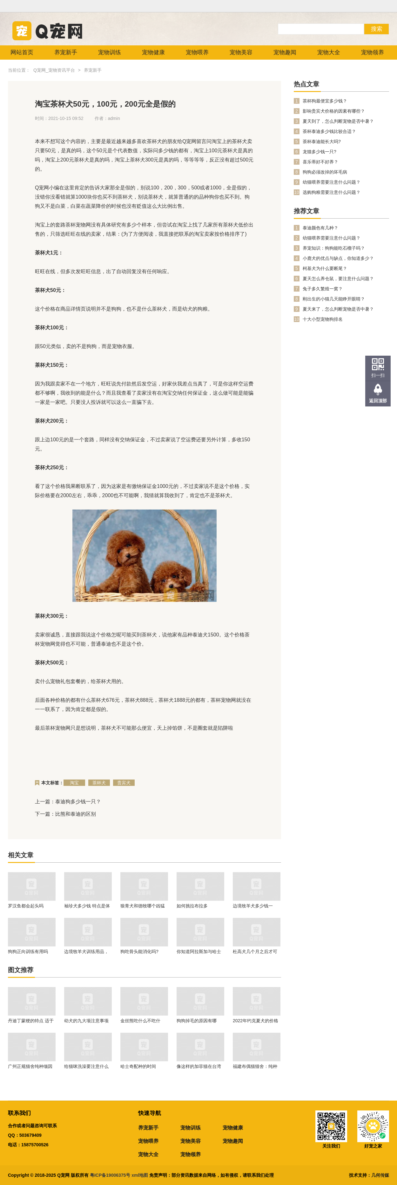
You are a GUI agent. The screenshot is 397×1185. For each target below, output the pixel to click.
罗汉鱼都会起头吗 (26, 905)
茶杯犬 (99, 782)
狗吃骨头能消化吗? (139, 951)
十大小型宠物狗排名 (323, 319)
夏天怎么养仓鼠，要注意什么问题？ (338, 278)
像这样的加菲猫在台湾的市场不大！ (199, 1066)
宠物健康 (153, 52)
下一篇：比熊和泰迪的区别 (65, 814)
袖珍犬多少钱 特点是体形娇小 (87, 905)
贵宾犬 (124, 782)
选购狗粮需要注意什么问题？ (331, 192)
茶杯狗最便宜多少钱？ (325, 100)
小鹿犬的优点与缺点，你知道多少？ (338, 258)
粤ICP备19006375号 (110, 1175)
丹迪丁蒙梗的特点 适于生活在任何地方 (31, 1020)
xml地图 (140, 1175)
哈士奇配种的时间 (138, 1066)
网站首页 (21, 52)
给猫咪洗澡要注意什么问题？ (86, 1066)
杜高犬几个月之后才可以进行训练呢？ (255, 951)
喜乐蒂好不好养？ (320, 161)
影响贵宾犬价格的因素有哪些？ (334, 111)
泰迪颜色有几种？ (320, 227)
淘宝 (74, 782)
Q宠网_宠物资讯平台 (54, 70)
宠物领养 (372, 52)
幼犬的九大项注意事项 (86, 1020)
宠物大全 (328, 52)
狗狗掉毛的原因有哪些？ (197, 1020)
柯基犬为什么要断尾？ (325, 268)
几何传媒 (380, 1175)
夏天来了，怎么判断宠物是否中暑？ (338, 309)
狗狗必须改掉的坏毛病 (325, 171)
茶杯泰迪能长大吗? (322, 141)
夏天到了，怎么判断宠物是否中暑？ (338, 121)
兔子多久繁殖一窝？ (323, 288)
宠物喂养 (197, 52)
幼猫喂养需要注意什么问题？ (331, 182)
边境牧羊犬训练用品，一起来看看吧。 (86, 951)
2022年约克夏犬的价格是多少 (255, 1020)
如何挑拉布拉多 (192, 905)
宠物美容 (241, 52)
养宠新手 (65, 52)
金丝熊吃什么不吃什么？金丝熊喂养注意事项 (142, 1020)
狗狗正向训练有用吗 (28, 951)
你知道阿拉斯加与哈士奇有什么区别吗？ (199, 951)
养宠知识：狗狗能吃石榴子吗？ (334, 248)
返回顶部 (378, 400)
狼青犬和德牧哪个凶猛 (142, 905)
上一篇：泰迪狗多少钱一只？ (68, 801)
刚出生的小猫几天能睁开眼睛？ (334, 298)
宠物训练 (109, 52)
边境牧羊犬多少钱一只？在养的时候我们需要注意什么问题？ (255, 905)
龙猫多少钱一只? (319, 151)
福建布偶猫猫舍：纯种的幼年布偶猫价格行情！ (255, 1066)
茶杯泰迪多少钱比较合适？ (329, 131)
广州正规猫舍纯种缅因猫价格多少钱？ (30, 1066)
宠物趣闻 (284, 52)
